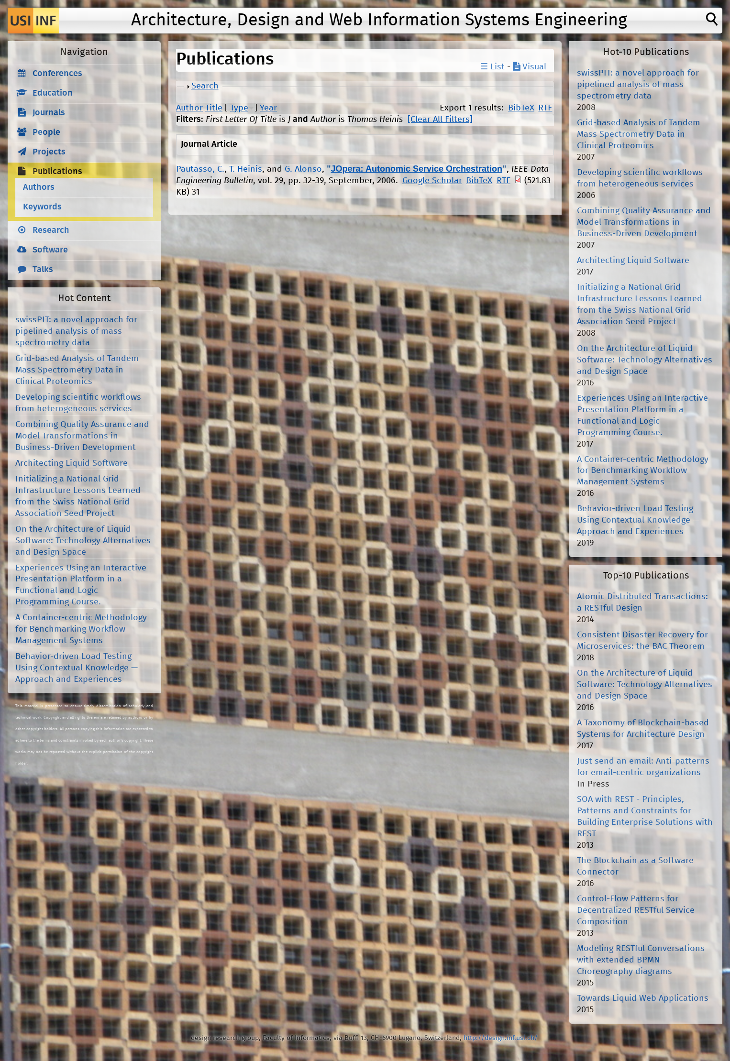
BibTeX (521, 108)
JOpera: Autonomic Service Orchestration (416, 169)
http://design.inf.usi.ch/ (501, 1038)
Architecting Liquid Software (71, 463)
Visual (529, 67)
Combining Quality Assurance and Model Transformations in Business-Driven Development (82, 436)
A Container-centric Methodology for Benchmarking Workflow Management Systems (81, 629)
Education (53, 93)
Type (239, 108)
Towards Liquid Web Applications (642, 998)
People (46, 132)
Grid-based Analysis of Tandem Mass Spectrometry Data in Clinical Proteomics (77, 370)
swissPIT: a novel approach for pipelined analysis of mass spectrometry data (76, 331)
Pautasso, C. (200, 169)
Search (205, 86)
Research (51, 230)
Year (268, 108)
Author (189, 108)
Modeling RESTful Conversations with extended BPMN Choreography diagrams (641, 960)
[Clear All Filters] (440, 119)
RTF (545, 108)
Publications (57, 171)
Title (213, 108)
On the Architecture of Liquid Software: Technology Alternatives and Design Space (83, 541)
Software (50, 250)
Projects (49, 152)
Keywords (42, 207)
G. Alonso (303, 169)
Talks (43, 269)
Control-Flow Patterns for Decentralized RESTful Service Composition (636, 910)
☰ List (492, 67)
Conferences (57, 73)
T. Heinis (245, 169)
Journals (49, 113)
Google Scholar (432, 180)
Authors (39, 187)
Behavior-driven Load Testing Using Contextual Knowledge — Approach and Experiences (76, 668)
